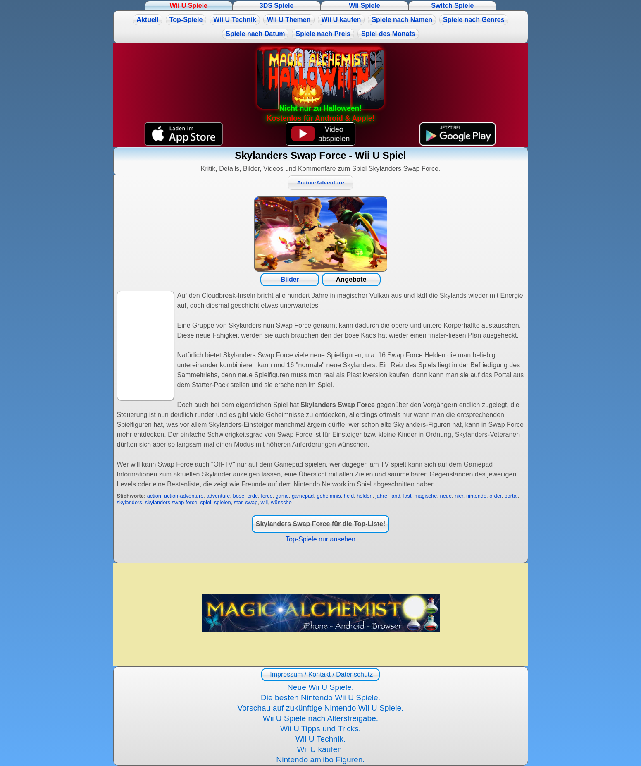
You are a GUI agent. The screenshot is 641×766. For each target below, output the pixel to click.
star (238, 502)
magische (426, 496)
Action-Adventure (320, 183)
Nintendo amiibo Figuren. (320, 759)
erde (252, 496)
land (395, 496)
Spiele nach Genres (474, 19)
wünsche (281, 502)
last (407, 496)
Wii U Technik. (320, 739)
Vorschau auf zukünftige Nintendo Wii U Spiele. (320, 708)
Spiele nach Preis (322, 33)
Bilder (290, 279)
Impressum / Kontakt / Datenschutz (320, 674)
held (349, 496)
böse (239, 496)
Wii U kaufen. (320, 749)
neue (446, 496)
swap (251, 502)
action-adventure (183, 496)
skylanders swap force (171, 502)
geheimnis (329, 496)
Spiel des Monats (388, 33)
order (495, 496)
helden (364, 496)
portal (511, 496)
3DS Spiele (277, 5)
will (264, 502)
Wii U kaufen (341, 19)
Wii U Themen (289, 19)
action (154, 496)
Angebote (351, 279)
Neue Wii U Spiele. (320, 687)
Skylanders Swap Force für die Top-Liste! (321, 523)
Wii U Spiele (188, 5)
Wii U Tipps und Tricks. (320, 728)
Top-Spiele (186, 19)
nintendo (476, 496)
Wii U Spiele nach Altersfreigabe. (320, 718)
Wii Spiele (364, 5)
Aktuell (147, 19)
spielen (222, 502)
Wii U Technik (234, 19)
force (266, 496)
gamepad (303, 496)
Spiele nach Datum (255, 33)
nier (459, 496)
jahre (381, 496)
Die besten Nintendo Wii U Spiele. (320, 697)
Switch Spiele (452, 5)
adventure (218, 496)
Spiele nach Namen (402, 19)
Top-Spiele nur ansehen (320, 539)
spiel (205, 502)
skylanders (129, 502)
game (282, 496)
